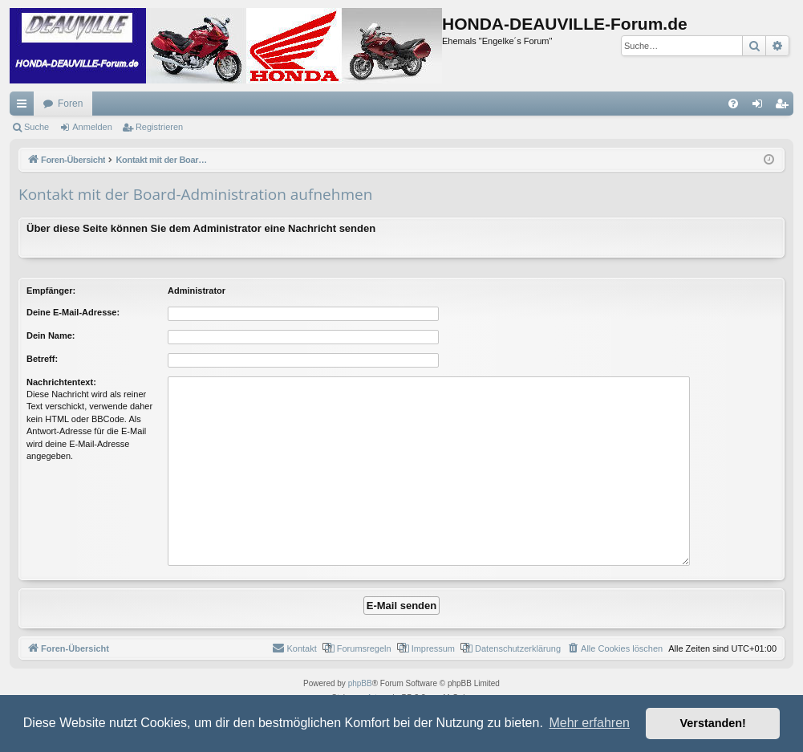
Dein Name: (50, 335)
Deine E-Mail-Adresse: (73, 312)
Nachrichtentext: (61, 382)
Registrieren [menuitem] (785, 107)
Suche (36, 127)
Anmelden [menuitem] (760, 107)
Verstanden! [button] (713, 723)
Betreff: (42, 359)
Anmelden (92, 127)
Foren (70, 103)
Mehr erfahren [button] (589, 723)
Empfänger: (50, 290)
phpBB (360, 683)
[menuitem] (733, 103)
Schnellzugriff (25, 107)
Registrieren (159, 127)
